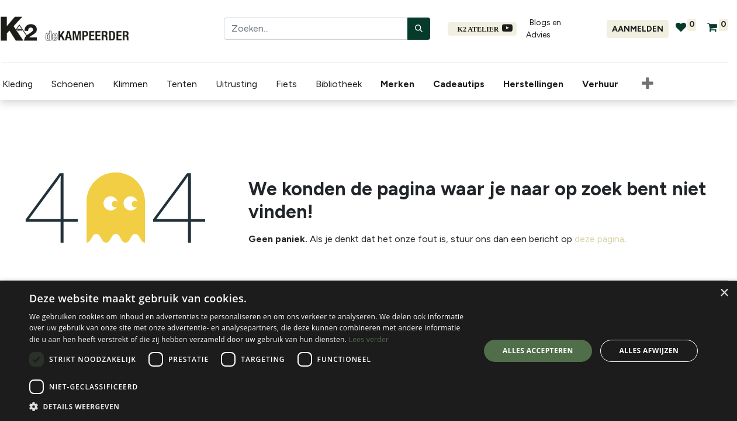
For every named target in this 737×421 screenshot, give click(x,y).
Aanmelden (637, 29)
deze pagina (599, 238)
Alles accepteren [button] (538, 351)
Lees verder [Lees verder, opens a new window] (369, 339)
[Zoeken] (418, 29)
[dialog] (368, 351)
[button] (645, 84)
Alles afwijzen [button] (649, 351)
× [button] (723, 293)
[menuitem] (397, 84)
